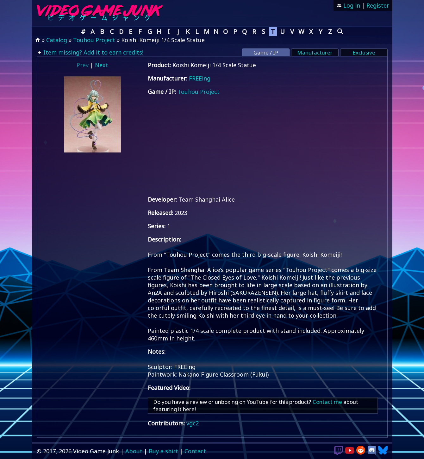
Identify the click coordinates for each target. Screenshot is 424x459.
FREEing (199, 78)
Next (101, 65)
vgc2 (192, 423)
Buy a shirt (163, 451)
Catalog (56, 40)
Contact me (327, 401)
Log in (351, 5)
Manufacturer (315, 52)
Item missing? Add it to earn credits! (92, 52)
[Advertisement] (263, 145)
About (133, 451)
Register (377, 5)
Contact (195, 451)
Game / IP (265, 52)
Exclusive (363, 52)
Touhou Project (94, 40)
